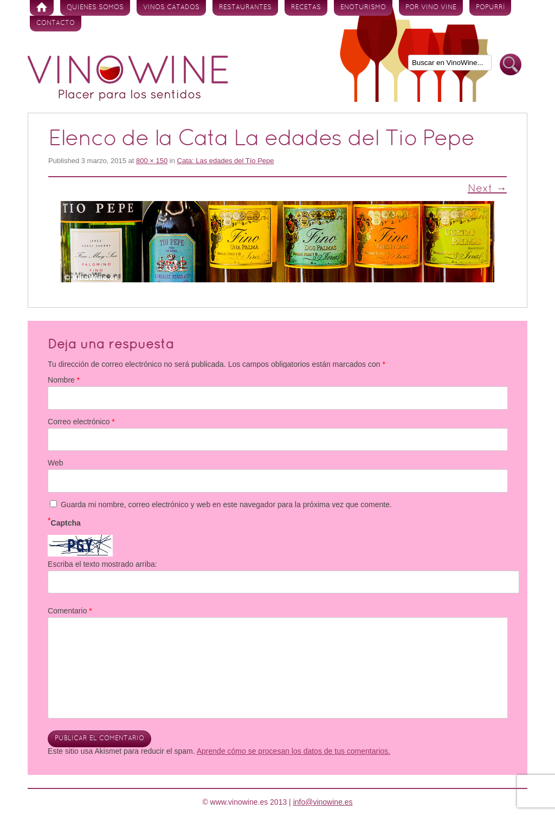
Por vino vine (430, 7)
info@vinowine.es (323, 802)
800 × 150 (151, 161)
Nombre (64, 380)
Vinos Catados (171, 7)
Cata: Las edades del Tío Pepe (225, 161)
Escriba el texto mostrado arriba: (102, 564)
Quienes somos (95, 7)
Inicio (41, 8)
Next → (487, 189)
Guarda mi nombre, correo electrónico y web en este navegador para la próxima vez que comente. (226, 504)
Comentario (70, 610)
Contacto (55, 23)
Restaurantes (245, 7)
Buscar (510, 64)
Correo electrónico (81, 421)
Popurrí (490, 7)
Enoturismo (363, 7)
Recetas (306, 7)
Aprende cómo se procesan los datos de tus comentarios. (293, 751)
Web (55, 462)
